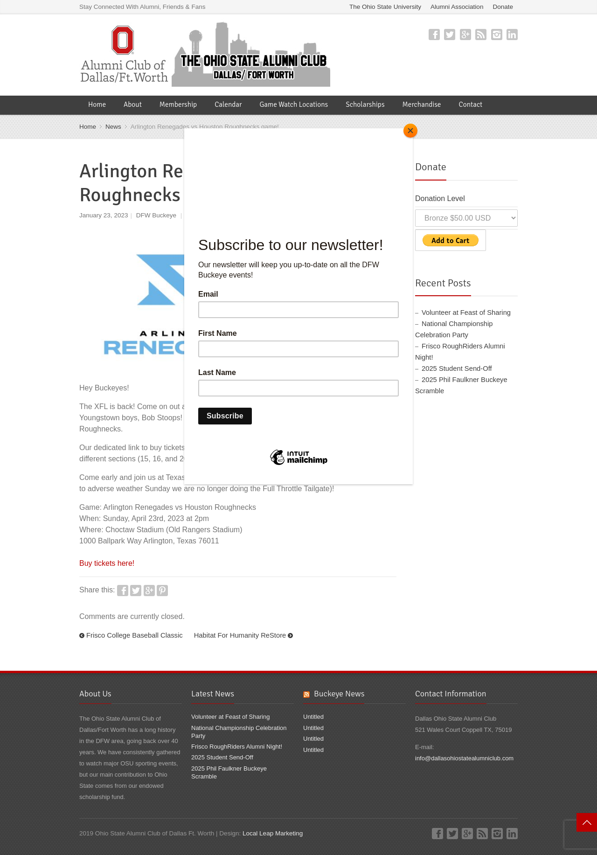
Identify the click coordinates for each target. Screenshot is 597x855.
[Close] (410, 131)
